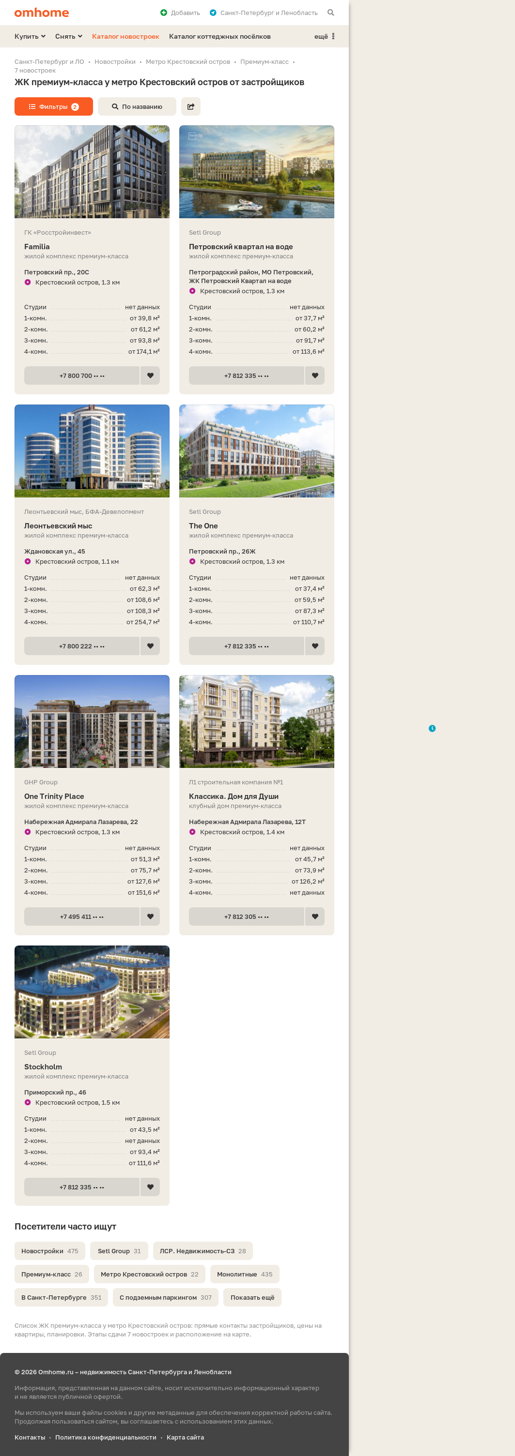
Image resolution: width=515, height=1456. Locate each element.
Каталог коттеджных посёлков (220, 36)
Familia (92, 246)
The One (257, 526)
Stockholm (92, 1067)
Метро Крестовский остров (150, 1274)
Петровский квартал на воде (257, 246)
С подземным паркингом (166, 1297)
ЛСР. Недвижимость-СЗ (203, 1251)
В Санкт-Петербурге (61, 1297)
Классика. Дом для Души (257, 796)
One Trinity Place (92, 796)
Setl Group (119, 1251)
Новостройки (49, 1251)
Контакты (30, 1437)
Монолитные (245, 1274)
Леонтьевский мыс (92, 526)
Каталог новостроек (125, 36)
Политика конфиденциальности (105, 1437)
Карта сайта (185, 1437)
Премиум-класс (51, 1274)
